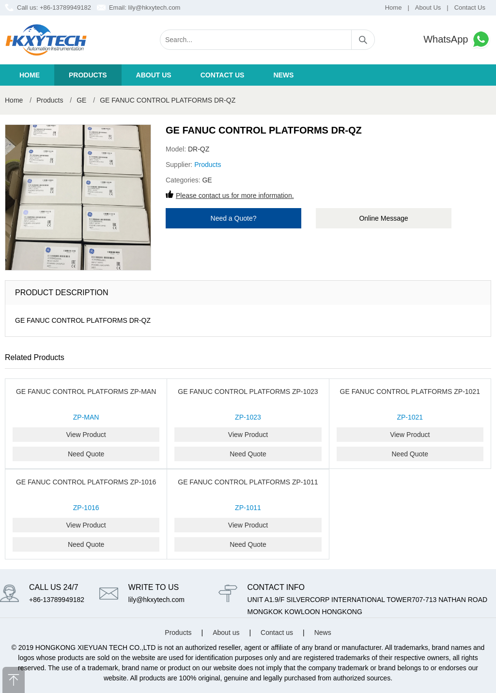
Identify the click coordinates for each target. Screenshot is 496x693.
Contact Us (469, 7)
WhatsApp (457, 39)
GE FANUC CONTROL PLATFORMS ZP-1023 (248, 391)
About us (153, 75)
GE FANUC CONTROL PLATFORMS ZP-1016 (86, 482)
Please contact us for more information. (235, 195)
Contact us (223, 75)
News (283, 75)
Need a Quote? (234, 218)
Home (393, 7)
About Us (428, 7)
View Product (86, 434)
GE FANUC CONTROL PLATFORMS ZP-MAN (86, 391)
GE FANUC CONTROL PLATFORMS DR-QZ (167, 100)
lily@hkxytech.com (154, 7)
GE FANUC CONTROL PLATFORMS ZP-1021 (410, 391)
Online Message (383, 218)
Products (88, 75)
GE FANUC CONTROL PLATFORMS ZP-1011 (248, 482)
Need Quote (86, 454)
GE (81, 100)
